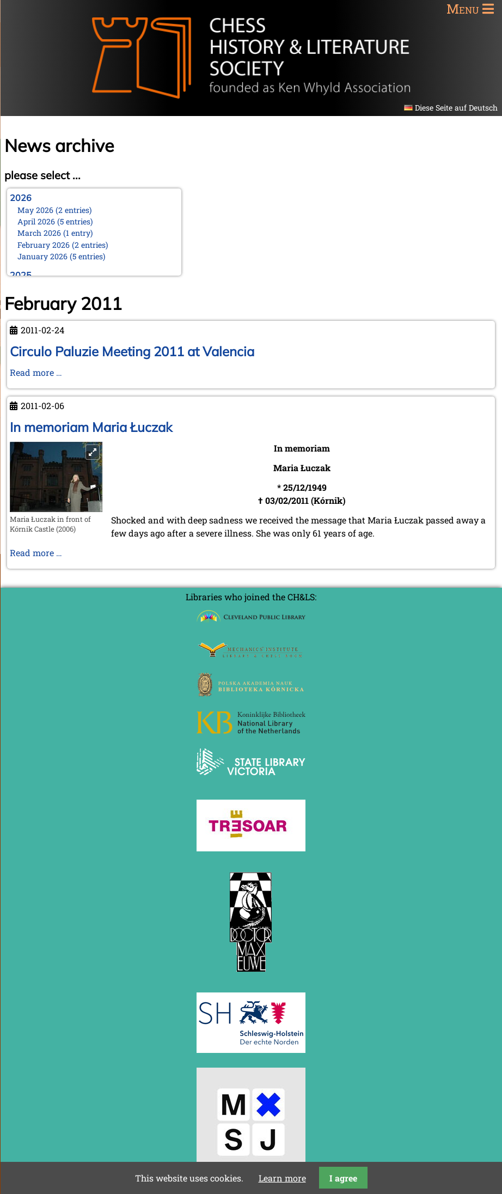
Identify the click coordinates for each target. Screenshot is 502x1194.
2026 (21, 197)
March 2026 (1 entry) (55, 233)
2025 (21, 275)
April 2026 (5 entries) (55, 221)
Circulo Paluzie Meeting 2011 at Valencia (132, 351)
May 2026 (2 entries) (54, 210)
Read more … (36, 372)
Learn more (282, 1178)
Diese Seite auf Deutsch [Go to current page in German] (456, 107)
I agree (343, 1178)
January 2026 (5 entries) (61, 256)
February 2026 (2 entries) (62, 245)
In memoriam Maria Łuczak (91, 427)
